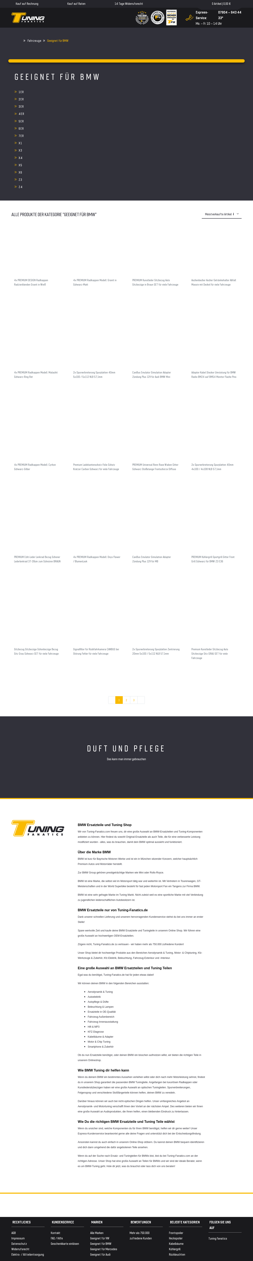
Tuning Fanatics (217, 1172)
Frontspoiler (176, 1167)
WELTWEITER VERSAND (25, 1228)
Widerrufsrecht (20, 1183)
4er (21, 99)
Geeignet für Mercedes (103, 1183)
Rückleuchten (177, 1188)
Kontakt (55, 1167)
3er (172, 92)
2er (97, 92)
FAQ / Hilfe (57, 1172)
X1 (96, 106)
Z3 (20, 121)
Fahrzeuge (34, 40)
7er (21, 106)
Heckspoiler (175, 1172)
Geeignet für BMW (100, 1178)
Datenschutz (19, 1178)
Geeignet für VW (99, 1172)
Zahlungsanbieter (21, 1217)
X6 (172, 114)
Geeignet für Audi (100, 1188)
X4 (21, 114)
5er (97, 99)
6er (172, 99)
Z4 (96, 121)
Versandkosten (59, 1236)
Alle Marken (96, 1167)
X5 (96, 114)
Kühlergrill (174, 1183)
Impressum (18, 1172)
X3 (172, 106)
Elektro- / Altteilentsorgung (27, 1188)
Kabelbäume (176, 1178)
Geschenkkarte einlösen (65, 1178)
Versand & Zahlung (22, 1222)
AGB (13, 1167)
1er (21, 92)
